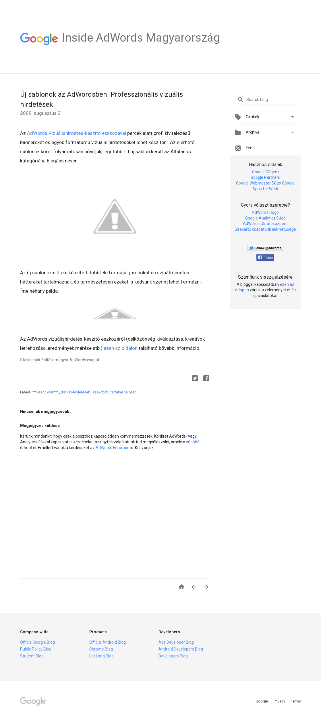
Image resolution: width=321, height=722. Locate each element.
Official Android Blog (107, 642)
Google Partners (265, 177)
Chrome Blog (101, 649)
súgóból (193, 442)
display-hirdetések (76, 392)
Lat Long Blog (101, 656)
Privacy (280, 701)
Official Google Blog (37, 642)
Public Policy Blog (35, 649)
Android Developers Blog (180, 649)
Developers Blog (173, 656)
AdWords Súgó (265, 212)
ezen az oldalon (121, 348)
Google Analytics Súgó (265, 218)
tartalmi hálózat (123, 392)
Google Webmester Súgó (258, 183)
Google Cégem (265, 172)
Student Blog (32, 656)
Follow (265, 258)
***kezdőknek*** (45, 392)
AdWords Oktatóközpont (265, 223)
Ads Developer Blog (176, 642)
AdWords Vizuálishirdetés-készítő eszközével (76, 133)
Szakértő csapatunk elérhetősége (265, 229)
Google (262, 701)
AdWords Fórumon (112, 447)
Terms (296, 701)
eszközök (100, 392)
